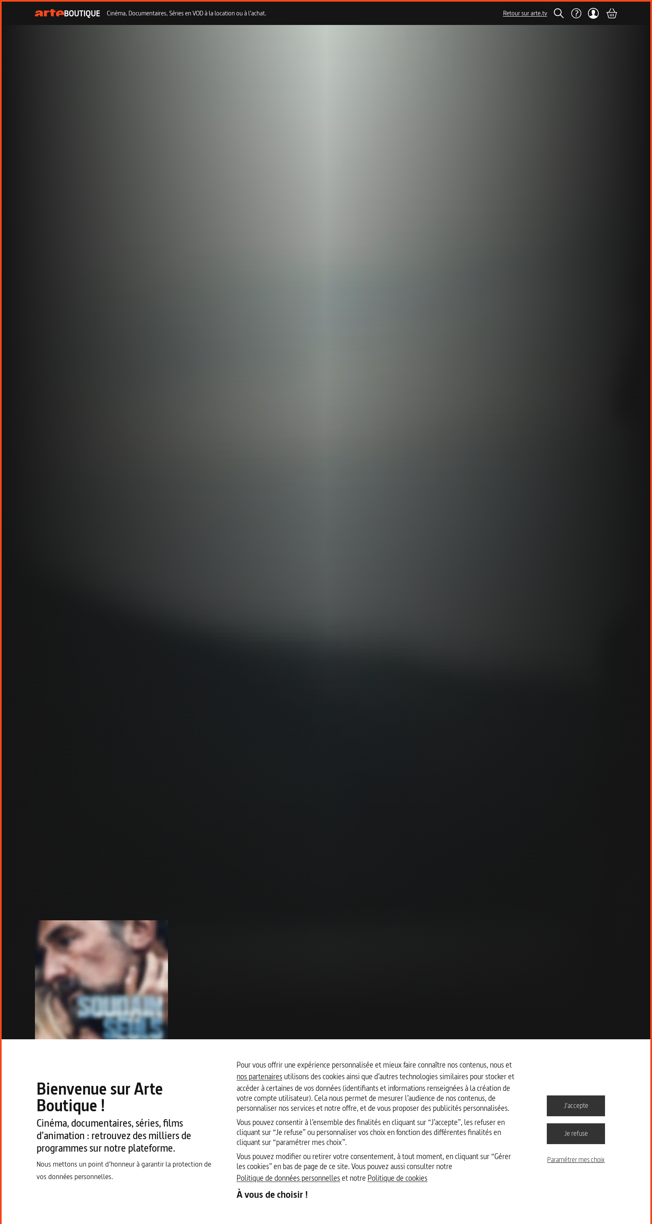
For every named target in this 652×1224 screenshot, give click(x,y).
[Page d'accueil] (67, 13)
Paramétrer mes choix (576, 1159)
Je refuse (576, 1133)
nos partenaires (259, 1076)
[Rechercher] (559, 13)
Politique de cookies (397, 1178)
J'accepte (576, 1105)
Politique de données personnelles (288, 1178)
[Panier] (611, 13)
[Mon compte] (593, 13)
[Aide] (575, 13)
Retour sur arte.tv (525, 13)
